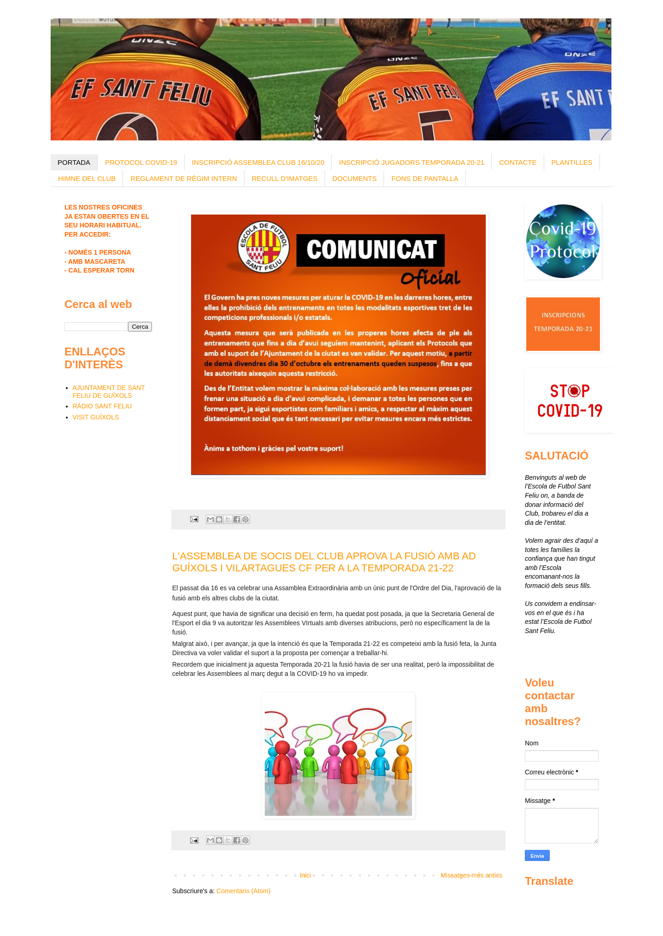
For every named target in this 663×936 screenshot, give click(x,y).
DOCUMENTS (354, 178)
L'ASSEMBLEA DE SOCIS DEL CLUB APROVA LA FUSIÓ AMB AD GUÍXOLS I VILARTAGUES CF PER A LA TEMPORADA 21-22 (324, 562)
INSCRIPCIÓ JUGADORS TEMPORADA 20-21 (411, 162)
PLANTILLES (572, 162)
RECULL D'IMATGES (285, 178)
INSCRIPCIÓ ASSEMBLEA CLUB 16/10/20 (258, 162)
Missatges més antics (471, 875)
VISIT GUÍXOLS (96, 417)
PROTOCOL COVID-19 (141, 162)
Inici (305, 875)
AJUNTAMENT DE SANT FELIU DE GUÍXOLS (109, 391)
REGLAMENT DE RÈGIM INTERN (183, 178)
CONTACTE (517, 162)
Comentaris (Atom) (243, 891)
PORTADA (74, 162)
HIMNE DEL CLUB (87, 178)
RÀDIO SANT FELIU (102, 406)
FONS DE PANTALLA (424, 178)
